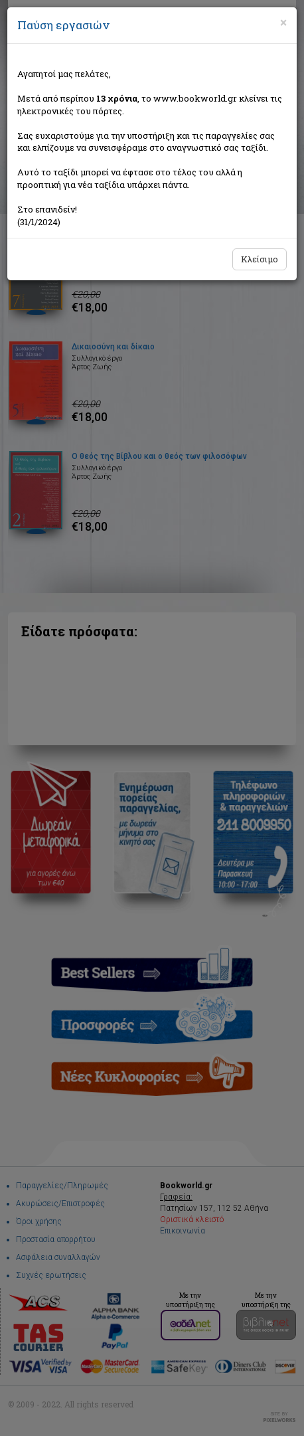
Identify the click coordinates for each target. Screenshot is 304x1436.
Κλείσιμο (259, 259)
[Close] (283, 22)
